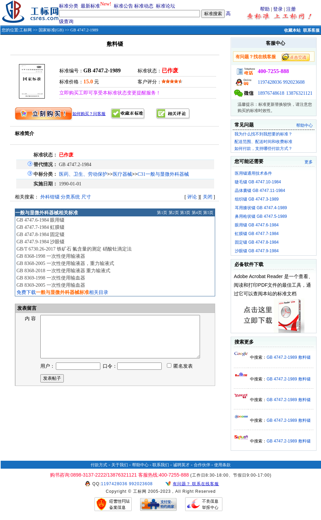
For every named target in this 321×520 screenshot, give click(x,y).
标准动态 (143, 6)
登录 (278, 9)
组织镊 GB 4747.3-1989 (257, 199)
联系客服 (311, 30)
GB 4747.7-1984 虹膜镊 (41, 227)
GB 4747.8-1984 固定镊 (41, 234)
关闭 (207, 197)
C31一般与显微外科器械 (163, 174)
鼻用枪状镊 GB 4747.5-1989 (261, 216)
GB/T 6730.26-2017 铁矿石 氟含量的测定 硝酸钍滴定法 (74, 249)
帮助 (265, 9)
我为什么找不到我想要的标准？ (263, 134)
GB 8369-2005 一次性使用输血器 (51, 285)
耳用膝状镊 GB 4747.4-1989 (261, 207)
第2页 (174, 212)
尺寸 (86, 197)
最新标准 (90, 6)
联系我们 (160, 464)
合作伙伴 (202, 464)
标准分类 (68, 6)
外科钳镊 (50, 197)
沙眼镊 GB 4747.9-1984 (257, 250)
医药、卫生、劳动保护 (83, 174)
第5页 (208, 212)
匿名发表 (180, 374)
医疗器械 (122, 174)
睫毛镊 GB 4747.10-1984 (258, 182)
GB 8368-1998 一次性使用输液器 (51, 256)
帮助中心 (304, 125)
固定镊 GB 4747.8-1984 (257, 242)
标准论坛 (165, 6)
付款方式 (99, 464)
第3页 (185, 212)
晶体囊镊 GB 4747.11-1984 (260, 190)
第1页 (162, 212)
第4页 (197, 212)
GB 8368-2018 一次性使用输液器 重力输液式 (64, 270)
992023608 (293, 82)
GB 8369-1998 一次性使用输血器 (51, 278)
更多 (308, 162)
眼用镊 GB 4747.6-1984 (257, 225)
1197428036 (269, 82)
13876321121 (299, 93)
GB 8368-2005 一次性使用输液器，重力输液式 (65, 263)
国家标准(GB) (51, 30)
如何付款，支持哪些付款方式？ (263, 148)
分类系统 (70, 197)
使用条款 (222, 464)
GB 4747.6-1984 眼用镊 (41, 220)
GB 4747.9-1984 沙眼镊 (41, 241)
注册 (291, 9)
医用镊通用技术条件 (253, 173)
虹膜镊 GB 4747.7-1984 (257, 233)
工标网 (25, 30)
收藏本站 (292, 30)
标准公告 (123, 6)
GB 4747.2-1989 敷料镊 (288, 357)
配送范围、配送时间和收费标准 (263, 141)
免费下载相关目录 (62, 292)
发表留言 (26, 308)
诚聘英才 (181, 464)
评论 (192, 197)
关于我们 (119, 464)
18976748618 (271, 93)
